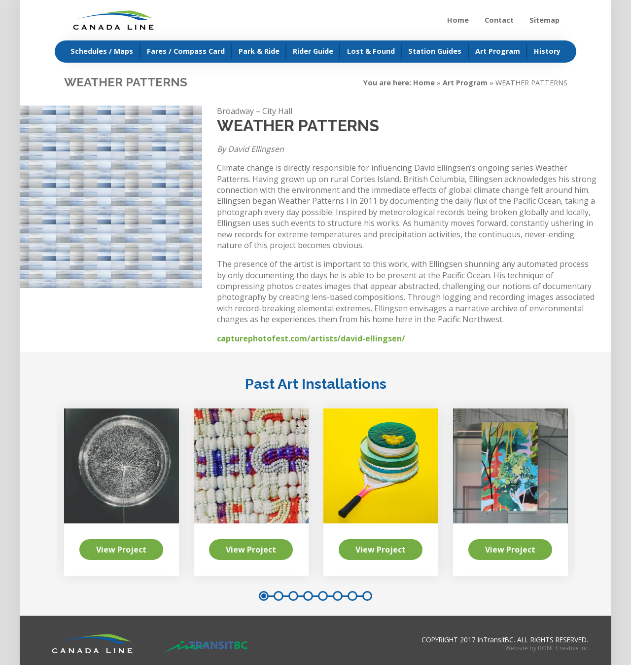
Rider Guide (313, 51)
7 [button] (352, 595)
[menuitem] (97, 51)
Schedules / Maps (101, 51)
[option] (381, 492)
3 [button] (293, 595)
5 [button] (322, 595)
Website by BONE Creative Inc (546, 648)
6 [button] (337, 595)
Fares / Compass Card (186, 51)
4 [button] (308, 595)
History (547, 51)
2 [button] (278, 595)
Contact (499, 20)
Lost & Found (371, 51)
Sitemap (544, 20)
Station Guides (434, 51)
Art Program (497, 51)
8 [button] (367, 595)
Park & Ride (259, 51)
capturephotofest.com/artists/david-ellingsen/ (311, 338)
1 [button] (263, 595)
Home (458, 20)
